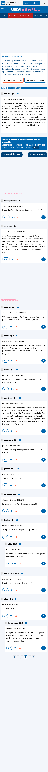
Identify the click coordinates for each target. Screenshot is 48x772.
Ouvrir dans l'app (31, 3)
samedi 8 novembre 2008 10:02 (13, 232)
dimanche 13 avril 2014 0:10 (11, 579)
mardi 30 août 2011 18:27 (10, 474)
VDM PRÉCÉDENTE (11, 155)
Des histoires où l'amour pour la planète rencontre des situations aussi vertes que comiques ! (23, 144)
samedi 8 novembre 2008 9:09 (13, 206)
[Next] (14, 657)
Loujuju (7, 520)
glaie (6, 599)
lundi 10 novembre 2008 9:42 (12, 375)
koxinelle (8, 494)
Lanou (7, 336)
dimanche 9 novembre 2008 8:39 (14, 313)
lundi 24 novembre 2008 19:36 (13, 404)
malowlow (8, 440)
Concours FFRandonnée (20, 15)
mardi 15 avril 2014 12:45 (10, 605)
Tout (4, 15)
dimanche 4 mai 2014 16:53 (15, 629)
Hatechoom (13, 623)
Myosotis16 (9, 574)
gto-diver (8, 398)
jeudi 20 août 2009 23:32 (11, 446)
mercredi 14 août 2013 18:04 (12, 526)
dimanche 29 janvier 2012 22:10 (13, 500)
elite (10, 544)
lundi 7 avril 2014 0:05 (13, 550)
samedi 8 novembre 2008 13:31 (13, 99)
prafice (7, 469)
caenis (7, 370)
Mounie (7, 94)
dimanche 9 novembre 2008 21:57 (14, 341)
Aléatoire (38, 15)
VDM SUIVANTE (37, 155)
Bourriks (7, 307)
